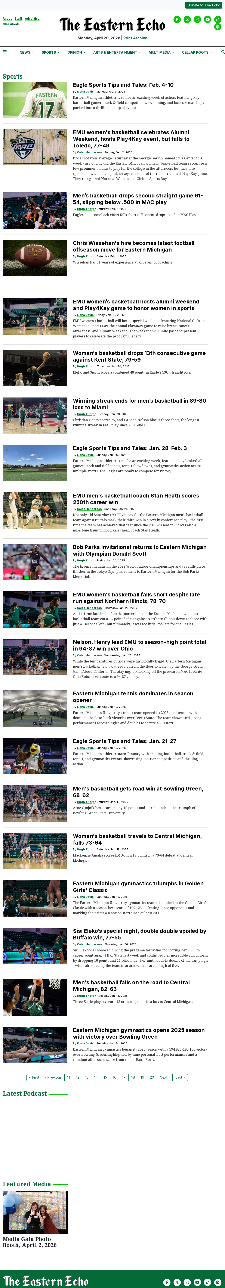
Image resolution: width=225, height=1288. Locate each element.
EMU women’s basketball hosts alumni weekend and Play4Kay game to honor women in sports (136, 304)
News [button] (25, 52)
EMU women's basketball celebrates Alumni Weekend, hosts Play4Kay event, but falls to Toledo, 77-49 (131, 139)
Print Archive (135, 38)
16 (114, 1077)
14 (96, 1077)
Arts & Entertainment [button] (115, 52)
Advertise (32, 18)
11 (68, 1077)
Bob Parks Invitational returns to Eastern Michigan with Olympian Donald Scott (140, 550)
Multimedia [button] (160, 52)
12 (77, 1077)
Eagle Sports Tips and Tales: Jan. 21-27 (124, 741)
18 (133, 1077)
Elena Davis (85, 91)
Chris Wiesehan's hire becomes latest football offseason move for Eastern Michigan (133, 246)
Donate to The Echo (203, 5)
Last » (180, 1077)
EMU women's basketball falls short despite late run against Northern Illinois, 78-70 (136, 597)
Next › (165, 1077)
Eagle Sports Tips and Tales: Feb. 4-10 (123, 85)
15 (105, 1077)
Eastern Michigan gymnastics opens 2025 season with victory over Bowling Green (139, 1033)
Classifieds (11, 24)
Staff (18, 18)
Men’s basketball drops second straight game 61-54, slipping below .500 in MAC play (138, 198)
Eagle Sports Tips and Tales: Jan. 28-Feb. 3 (130, 448)
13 (86, 1077)
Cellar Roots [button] (195, 52)
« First (34, 1077)
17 (124, 1077)
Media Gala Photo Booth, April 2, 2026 (30, 1241)
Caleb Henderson (89, 152)
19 (142, 1077)
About (7, 18)
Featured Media (27, 1184)
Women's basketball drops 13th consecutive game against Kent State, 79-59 (139, 356)
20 (152, 1077)
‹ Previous (53, 1077)
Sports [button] (49, 52)
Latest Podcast (25, 1093)
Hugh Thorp (86, 208)
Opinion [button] (75, 52)
